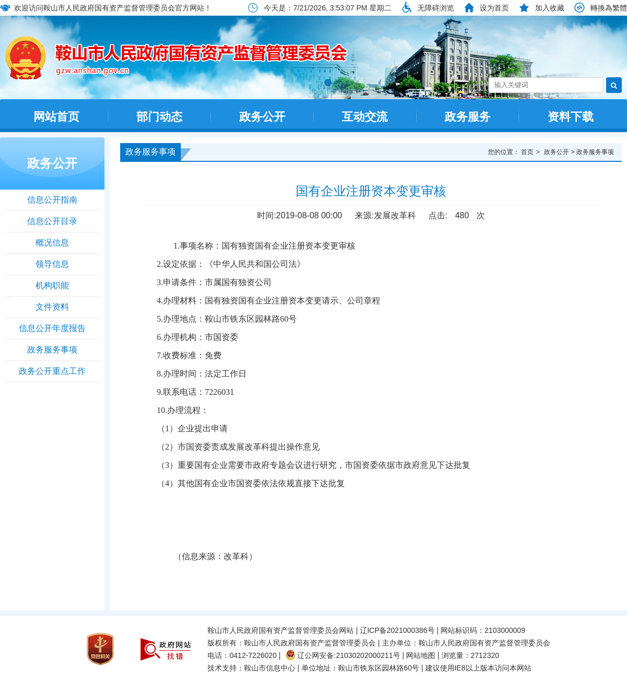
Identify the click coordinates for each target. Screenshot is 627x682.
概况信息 (52, 242)
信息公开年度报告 (52, 328)
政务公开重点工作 (52, 371)
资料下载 (571, 116)
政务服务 (468, 116)
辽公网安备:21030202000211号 (342, 655)
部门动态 (159, 116)
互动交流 (365, 116)
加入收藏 (549, 8)
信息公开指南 (52, 199)
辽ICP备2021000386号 (397, 630)
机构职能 (52, 285)
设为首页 (494, 8)
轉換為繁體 (608, 8)
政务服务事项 (52, 349)
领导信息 (52, 264)
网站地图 (420, 655)
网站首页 (56, 116)
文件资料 (52, 306)
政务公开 (262, 116)
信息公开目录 (52, 221)
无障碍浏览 (435, 8)
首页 (527, 152)
